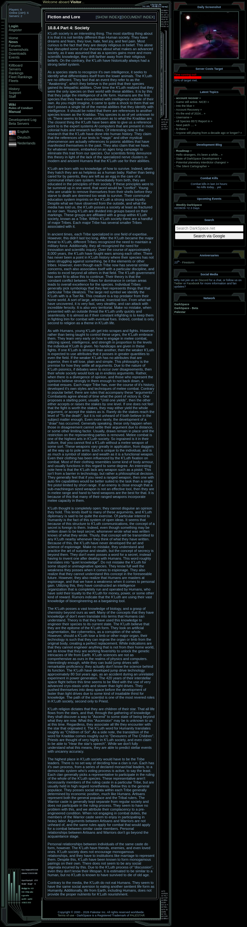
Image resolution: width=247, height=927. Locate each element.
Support (15, 93)
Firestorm (188, 262)
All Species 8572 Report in (193, 121)
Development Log (22, 120)
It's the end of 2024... (189, 113)
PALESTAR (137, 915)
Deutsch (23, 137)
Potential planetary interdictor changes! (201, 162)
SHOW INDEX (108, 17)
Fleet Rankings (20, 77)
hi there (181, 129)
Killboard (16, 65)
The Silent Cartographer (191, 166)
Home (13, 38)
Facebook (193, 283)
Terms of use (66, 915)
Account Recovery (187, 109)
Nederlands (26, 143)
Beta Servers (19, 123)
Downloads (17, 53)
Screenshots (18, 49)
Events (14, 57)
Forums (15, 46)
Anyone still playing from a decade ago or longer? (208, 132)
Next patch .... (185, 125)
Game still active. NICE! (192, 102)
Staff (12, 96)
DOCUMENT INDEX (138, 17)
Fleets (13, 81)
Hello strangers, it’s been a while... (198, 154)
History (14, 89)
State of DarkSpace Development (197, 158)
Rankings (16, 73)
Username (183, 117)
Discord (204, 280)
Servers (15, 69)
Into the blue (184, 105)
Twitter (178, 283)
